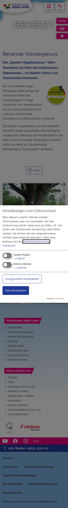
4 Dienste (19, 267)
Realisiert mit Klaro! (55, 298)
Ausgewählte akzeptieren (22, 279)
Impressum (9, 245)
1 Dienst (19, 258)
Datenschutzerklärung (36, 241)
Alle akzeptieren (15, 290)
